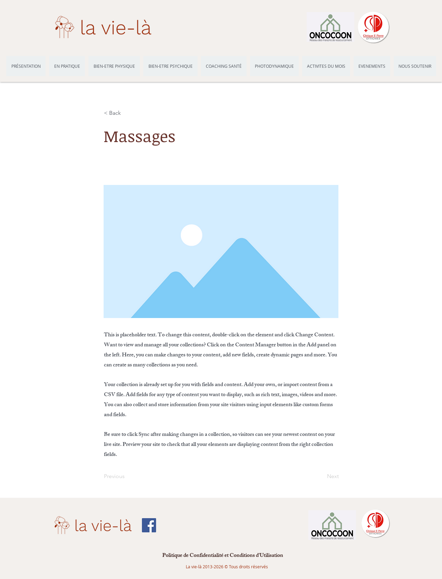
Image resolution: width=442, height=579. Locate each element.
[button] (127, 113)
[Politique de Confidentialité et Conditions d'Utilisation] (222, 556)
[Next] (321, 476)
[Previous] (127, 476)
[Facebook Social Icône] (149, 525)
